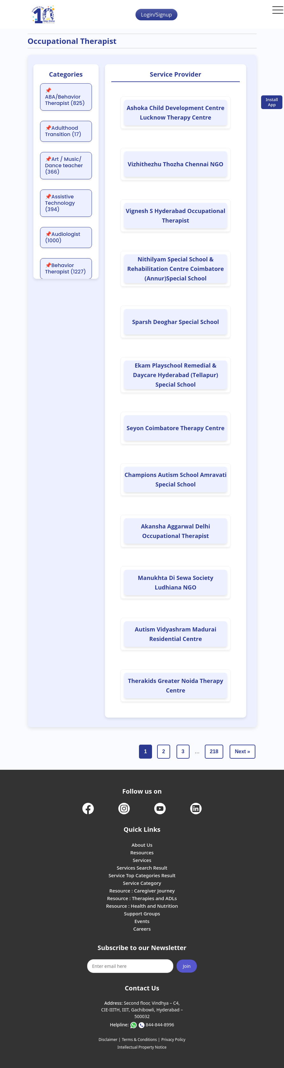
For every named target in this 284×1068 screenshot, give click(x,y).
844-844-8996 (160, 1025)
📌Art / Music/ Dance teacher (64, 165)
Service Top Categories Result (141, 875)
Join (187, 966)
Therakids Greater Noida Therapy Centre (175, 685)
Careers (142, 929)
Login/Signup (156, 14)
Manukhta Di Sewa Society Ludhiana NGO (175, 582)
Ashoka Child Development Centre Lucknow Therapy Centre (175, 112)
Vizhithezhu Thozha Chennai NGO (176, 164)
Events (142, 921)
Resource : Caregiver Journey (142, 890)
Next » (242, 751)
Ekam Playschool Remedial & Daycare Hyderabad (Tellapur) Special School (175, 375)
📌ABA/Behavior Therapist (65, 97)
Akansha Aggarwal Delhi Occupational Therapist (175, 531)
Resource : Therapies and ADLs (142, 898)
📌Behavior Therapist (65, 268)
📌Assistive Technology (60, 203)
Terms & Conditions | (141, 1039)
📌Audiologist (62, 237)
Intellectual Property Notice (141, 1047)
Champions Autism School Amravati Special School (175, 479)
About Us (142, 845)
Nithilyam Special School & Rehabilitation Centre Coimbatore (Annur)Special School (175, 268)
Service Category (142, 883)
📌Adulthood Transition (63, 131)
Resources (142, 852)
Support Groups (142, 913)
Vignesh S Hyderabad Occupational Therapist (175, 215)
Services (142, 860)
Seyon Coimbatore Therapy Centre (176, 428)
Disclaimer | (110, 1039)
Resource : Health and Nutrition (142, 906)
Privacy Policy (173, 1039)
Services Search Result (142, 868)
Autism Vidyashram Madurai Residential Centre (175, 634)
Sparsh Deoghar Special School (175, 322)
